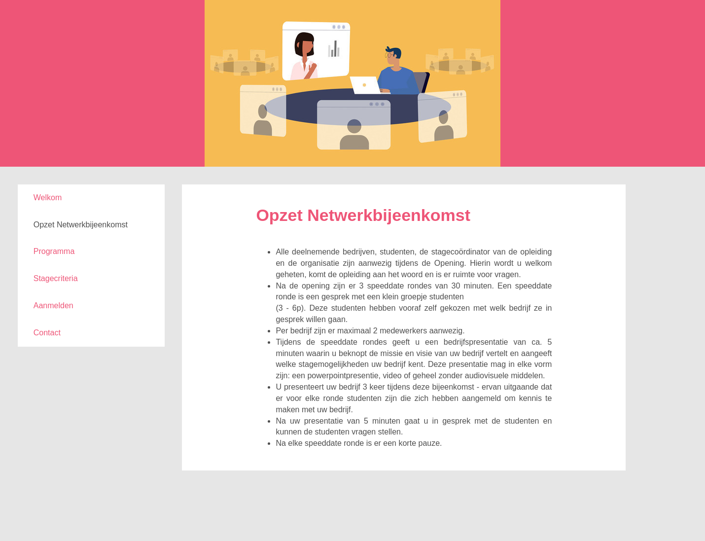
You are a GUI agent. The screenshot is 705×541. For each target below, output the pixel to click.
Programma (54, 251)
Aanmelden (53, 305)
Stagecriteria (56, 278)
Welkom (48, 197)
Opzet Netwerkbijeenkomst (81, 224)
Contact (47, 332)
